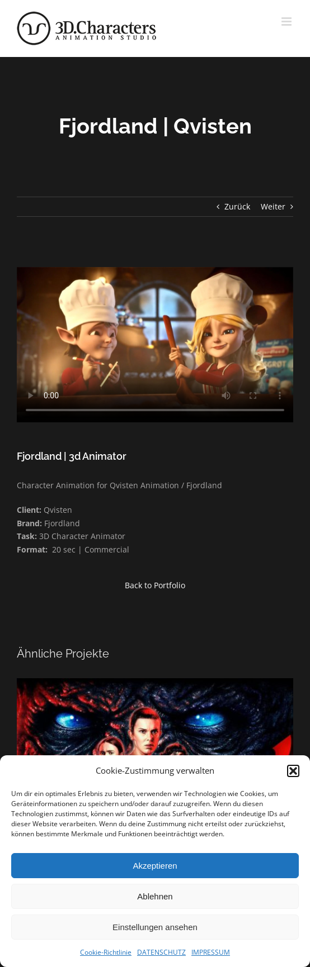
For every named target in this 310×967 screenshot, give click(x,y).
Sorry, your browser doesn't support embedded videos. (155, 344)
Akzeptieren (155, 865)
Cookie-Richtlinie (105, 952)
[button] (293, 771)
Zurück (237, 206)
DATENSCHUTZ (161, 952)
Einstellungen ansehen (155, 927)
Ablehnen (154, 896)
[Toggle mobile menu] (287, 21)
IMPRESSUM (210, 952)
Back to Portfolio (155, 585)
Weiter (273, 206)
